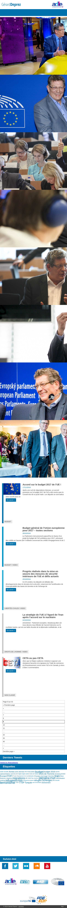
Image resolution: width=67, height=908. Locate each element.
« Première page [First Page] (9, 705)
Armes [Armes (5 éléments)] (12, 772)
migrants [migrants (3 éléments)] (9, 778)
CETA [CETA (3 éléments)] (57, 772)
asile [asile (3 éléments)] (16, 772)
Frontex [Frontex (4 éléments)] (37, 776)
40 (4, 741)
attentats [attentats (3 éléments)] (21, 772)
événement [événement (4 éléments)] (46, 783)
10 (4, 725)
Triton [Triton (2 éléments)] (17, 782)
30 (4, 738)
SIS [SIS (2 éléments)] (54, 780)
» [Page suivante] (3, 748)
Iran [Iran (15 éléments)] (57, 776)
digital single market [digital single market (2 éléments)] (23, 774)
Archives (21, 906)
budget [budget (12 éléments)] (39, 771)
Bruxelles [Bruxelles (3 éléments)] (31, 772)
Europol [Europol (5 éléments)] (3, 776)
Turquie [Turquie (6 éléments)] (28, 782)
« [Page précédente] (3, 708)
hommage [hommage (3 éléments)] (44, 776)
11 (4, 728)
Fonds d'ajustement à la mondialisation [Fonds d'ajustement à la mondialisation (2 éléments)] (23, 776)
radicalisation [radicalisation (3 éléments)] (60, 778)
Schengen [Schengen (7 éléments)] (47, 780)
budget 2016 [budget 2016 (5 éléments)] (49, 772)
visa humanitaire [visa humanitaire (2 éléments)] (36, 782)
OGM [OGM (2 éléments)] (29, 778)
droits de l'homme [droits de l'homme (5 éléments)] (46, 774)
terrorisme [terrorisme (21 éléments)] (7, 782)
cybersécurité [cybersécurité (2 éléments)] (14, 774)
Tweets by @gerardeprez (9, 763)
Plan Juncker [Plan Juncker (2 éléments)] (34, 778)
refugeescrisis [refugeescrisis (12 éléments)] (14, 780)
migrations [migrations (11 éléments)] (19, 778)
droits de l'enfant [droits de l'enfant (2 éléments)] (33, 774)
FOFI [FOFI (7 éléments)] (9, 776)
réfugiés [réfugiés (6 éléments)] (38, 780)
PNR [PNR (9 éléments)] (52, 778)
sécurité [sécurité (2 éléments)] (57, 780)
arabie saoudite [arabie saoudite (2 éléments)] (4, 771)
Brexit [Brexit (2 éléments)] (26, 771)
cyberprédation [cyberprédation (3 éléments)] (5, 774)
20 (4, 735)
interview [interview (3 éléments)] (51, 776)
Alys (62, 906)
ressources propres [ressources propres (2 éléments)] (28, 780)
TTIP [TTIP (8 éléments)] (21, 782)
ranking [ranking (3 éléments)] (2, 780)
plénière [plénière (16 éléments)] (44, 778)
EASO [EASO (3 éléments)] (63, 774)
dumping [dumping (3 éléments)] (58, 774)
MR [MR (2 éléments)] (26, 778)
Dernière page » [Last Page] (8, 751)
